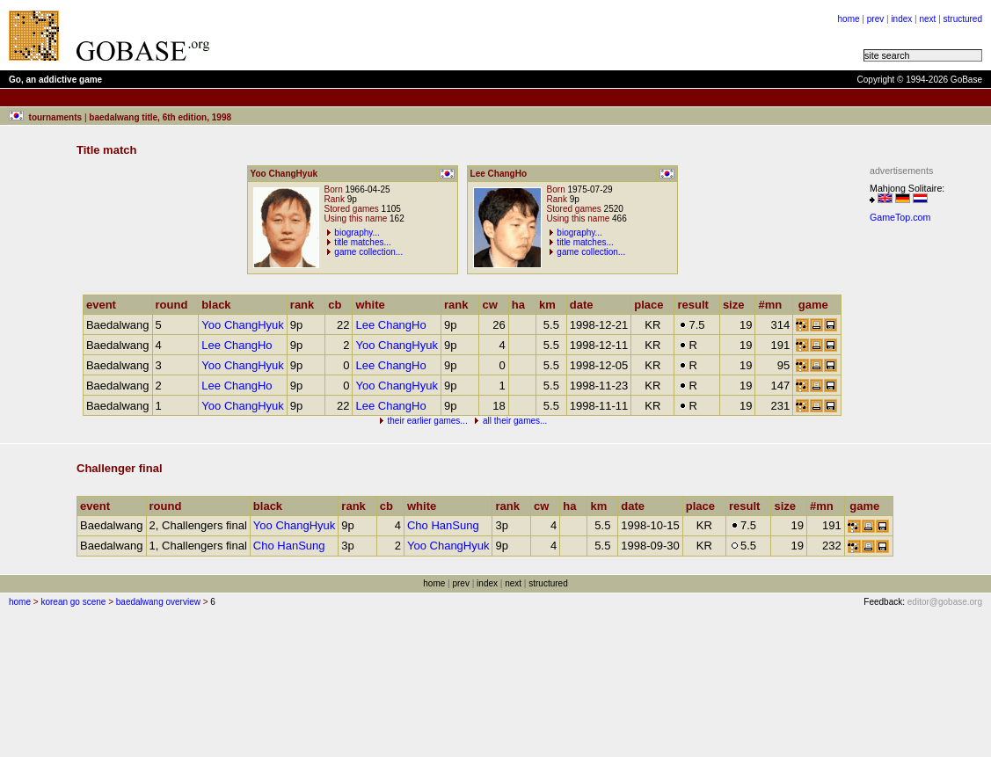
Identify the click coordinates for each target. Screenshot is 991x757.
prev (875, 19)
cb (338, 304)
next (927, 19)
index (901, 19)
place (652, 304)
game (817, 304)
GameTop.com (900, 217)
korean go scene (73, 602)
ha (522, 304)
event (105, 304)
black (219, 304)
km (551, 304)
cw (493, 304)
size (738, 304)
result (696, 304)
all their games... (515, 421)
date (585, 304)
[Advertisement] (922, 493)
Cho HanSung (443, 525)
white (373, 304)
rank (306, 304)
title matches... (362, 242)
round (176, 304)
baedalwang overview (158, 602)
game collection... (368, 252)
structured (963, 19)
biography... (357, 232)
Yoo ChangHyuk (242, 324)
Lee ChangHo (390, 324)
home (849, 19)
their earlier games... (428, 421)
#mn (774, 304)
